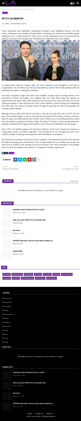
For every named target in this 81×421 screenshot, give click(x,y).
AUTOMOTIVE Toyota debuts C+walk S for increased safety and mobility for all (33, 241)
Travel (39, 274)
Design (7, 278)
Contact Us (39, 413)
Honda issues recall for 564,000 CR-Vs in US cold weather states (29, 220)
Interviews (52, 278)
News (57, 274)
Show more (74, 181)
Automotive (18, 274)
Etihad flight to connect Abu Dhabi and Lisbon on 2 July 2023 (28, 210)
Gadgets (29, 274)
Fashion (48, 274)
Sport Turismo (16, 230)
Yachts (17, 278)
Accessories (67, 274)
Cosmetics (41, 278)
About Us (50, 413)
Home (4, 9)
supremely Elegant (17, 251)
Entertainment (28, 278)
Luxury (10, 9)
